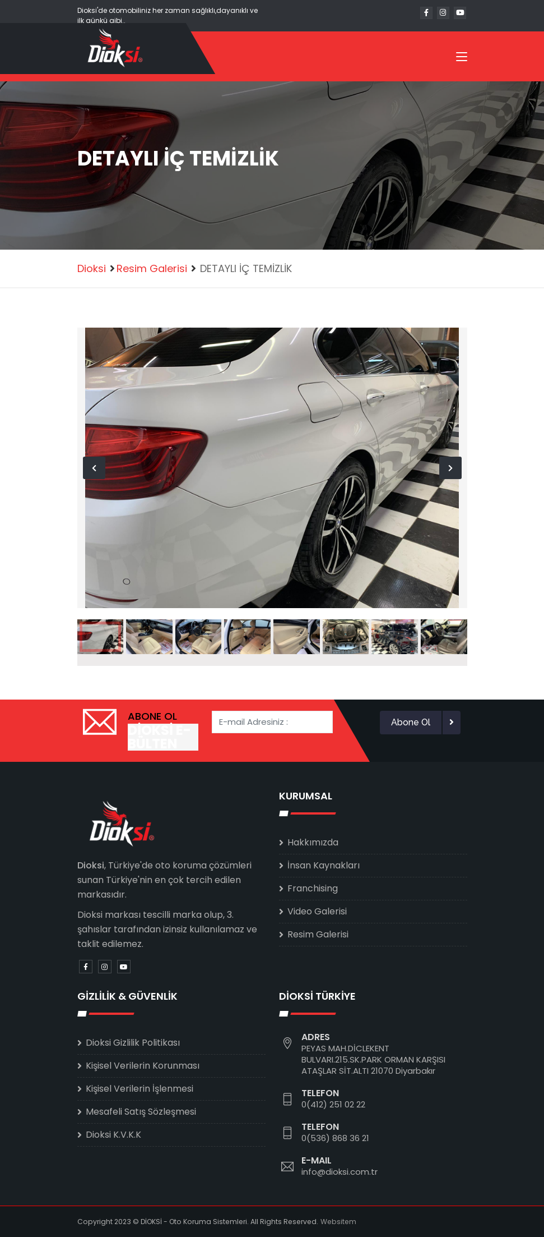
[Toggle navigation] (461, 59)
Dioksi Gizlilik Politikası (133, 1042)
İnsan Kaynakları (323, 865)
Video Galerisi (317, 911)
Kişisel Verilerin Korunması (142, 1065)
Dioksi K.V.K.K (113, 1134)
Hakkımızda (312, 842)
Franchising (312, 888)
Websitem (338, 1221)
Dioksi (91, 268)
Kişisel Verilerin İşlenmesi (139, 1088)
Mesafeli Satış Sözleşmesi (141, 1111)
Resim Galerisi (152, 268)
